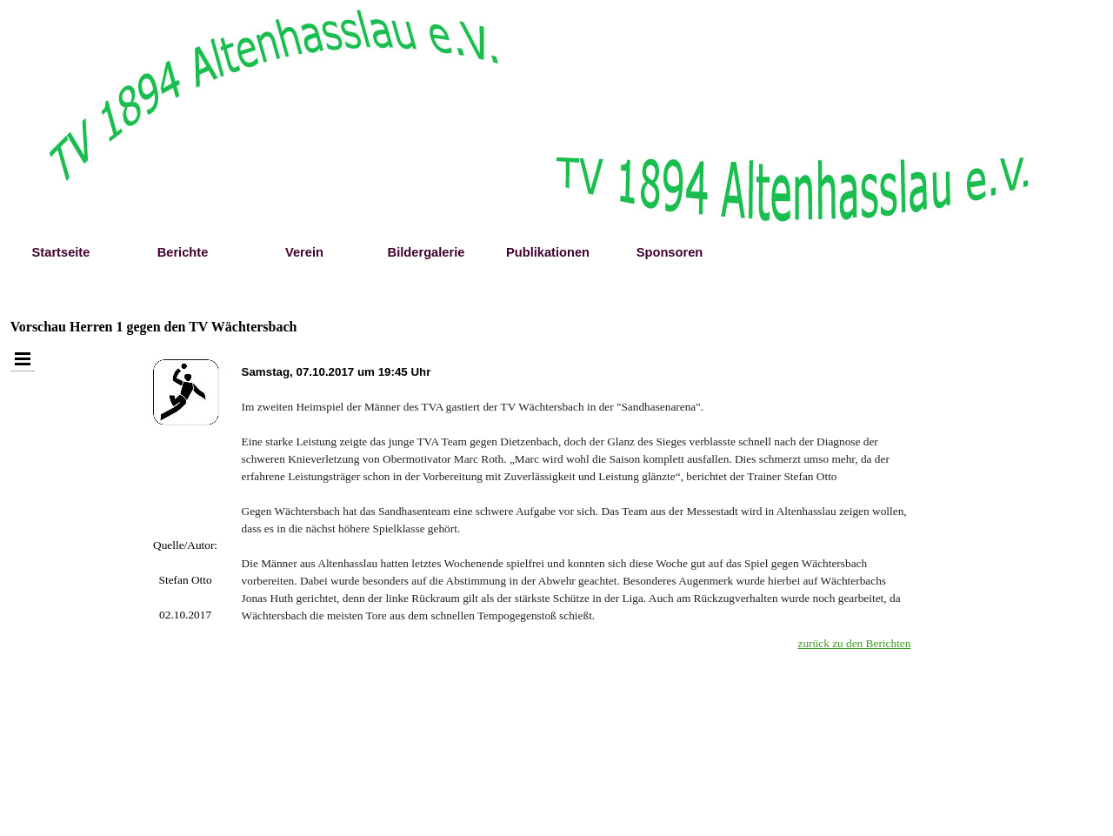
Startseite (61, 252)
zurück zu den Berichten (854, 643)
